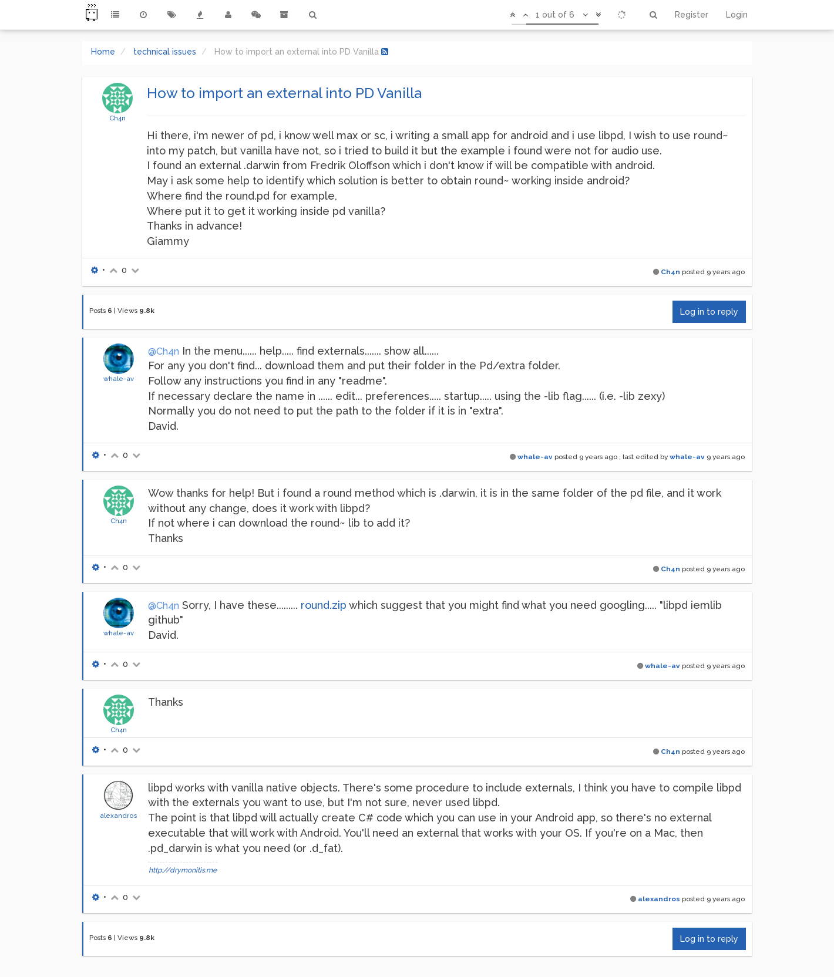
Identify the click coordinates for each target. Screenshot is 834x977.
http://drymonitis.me (183, 870)
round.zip (324, 605)
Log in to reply (709, 311)
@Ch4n (163, 351)
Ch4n (117, 118)
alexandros (118, 815)
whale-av (118, 379)
